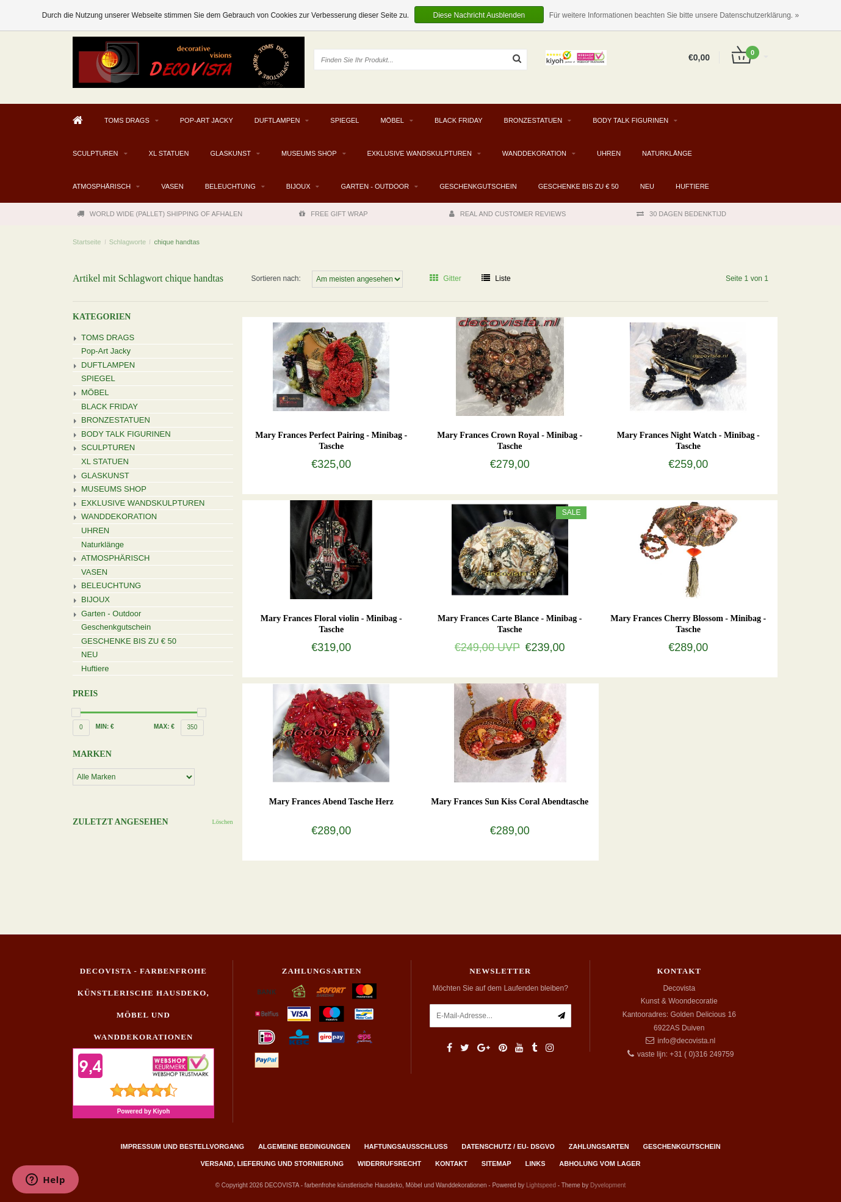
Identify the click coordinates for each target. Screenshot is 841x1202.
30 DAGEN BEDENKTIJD (681, 213)
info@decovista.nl (686, 1040)
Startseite (87, 242)
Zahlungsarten (599, 1146)
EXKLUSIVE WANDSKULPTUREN (419, 153)
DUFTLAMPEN (277, 120)
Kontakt (451, 1163)
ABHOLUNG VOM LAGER (599, 1163)
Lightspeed (541, 1185)
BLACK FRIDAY (459, 120)
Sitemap (496, 1163)
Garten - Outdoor (375, 186)
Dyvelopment (608, 1185)
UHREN (609, 153)
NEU (647, 186)
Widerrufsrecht (390, 1163)
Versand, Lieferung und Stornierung (272, 1163)
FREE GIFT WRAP (333, 213)
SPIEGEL (344, 120)
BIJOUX (298, 186)
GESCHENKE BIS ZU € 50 (578, 186)
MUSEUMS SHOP (308, 153)
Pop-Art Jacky (206, 120)
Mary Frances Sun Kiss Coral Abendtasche (509, 801)
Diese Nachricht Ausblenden (479, 15)
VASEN (172, 186)
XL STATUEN (169, 153)
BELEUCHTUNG (230, 186)
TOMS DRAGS (127, 120)
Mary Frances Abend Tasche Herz (331, 801)
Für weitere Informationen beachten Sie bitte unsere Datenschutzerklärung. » (674, 15)
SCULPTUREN (95, 153)
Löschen (222, 821)
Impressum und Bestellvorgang (182, 1146)
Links (535, 1163)
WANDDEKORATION (534, 153)
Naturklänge (667, 153)
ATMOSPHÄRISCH (102, 186)
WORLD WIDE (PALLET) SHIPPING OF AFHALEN (159, 213)
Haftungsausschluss (406, 1146)
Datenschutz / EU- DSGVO (508, 1146)
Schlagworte (127, 242)
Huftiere (692, 186)
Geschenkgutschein (478, 186)
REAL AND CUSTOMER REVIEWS (507, 213)
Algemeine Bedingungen (304, 1146)
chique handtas (177, 242)
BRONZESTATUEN (533, 120)
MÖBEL (392, 120)
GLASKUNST (230, 153)
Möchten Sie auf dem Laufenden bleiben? (500, 988)
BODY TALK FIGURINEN (630, 120)
